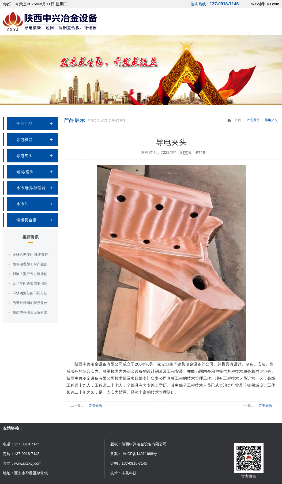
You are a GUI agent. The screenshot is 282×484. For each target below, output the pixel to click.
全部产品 (24, 123)
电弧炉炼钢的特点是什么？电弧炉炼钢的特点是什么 (33, 303)
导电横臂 (24, 139)
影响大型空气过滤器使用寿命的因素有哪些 (33, 274)
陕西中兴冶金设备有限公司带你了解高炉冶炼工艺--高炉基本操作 (33, 312)
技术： (116, 473)
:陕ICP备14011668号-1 (141, 454)
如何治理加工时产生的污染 (33, 264)
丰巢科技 (129, 473)
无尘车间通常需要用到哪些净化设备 (33, 283)
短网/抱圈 (24, 171)
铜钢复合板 (26, 220)
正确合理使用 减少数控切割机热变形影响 (33, 254)
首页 (238, 120)
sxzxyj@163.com (265, 4)
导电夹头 (24, 155)
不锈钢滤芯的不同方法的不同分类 (33, 293)
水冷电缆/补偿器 (31, 187)
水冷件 (22, 204)
